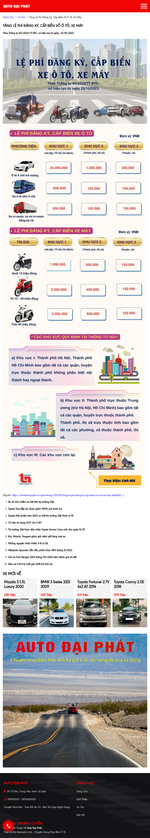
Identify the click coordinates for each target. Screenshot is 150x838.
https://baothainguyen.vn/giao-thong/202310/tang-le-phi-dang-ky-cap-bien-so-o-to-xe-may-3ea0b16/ (67, 495)
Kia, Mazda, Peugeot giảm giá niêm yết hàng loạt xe (36, 536)
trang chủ (8, 17)
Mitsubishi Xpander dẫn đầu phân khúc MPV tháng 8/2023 (40, 550)
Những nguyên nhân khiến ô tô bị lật (28, 543)
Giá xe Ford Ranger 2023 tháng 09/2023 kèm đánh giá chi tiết (42, 557)
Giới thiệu (81, 799)
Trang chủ (81, 791)
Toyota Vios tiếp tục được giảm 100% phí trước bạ (35, 508)
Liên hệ (80, 815)
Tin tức (21, 17)
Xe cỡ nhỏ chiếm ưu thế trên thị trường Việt (31, 502)
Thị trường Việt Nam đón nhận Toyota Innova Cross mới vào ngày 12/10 (46, 529)
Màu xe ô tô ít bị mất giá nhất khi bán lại (30, 564)
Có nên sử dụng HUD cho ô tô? (24, 522)
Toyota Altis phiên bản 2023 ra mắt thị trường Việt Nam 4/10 (40, 515)
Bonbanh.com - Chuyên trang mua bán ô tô (41, 832)
